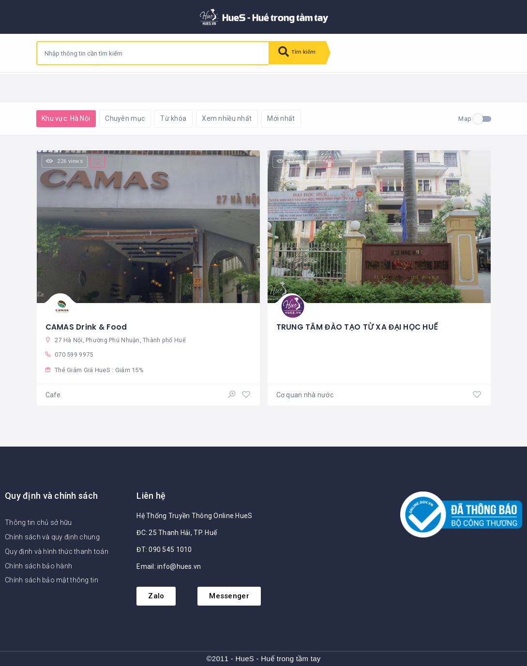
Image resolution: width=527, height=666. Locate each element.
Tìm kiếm (301, 53)
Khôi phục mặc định (161, 87)
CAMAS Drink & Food (87, 324)
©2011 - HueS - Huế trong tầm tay (263, 659)
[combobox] (153, 53)
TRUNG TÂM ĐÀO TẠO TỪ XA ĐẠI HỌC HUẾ (358, 324)
